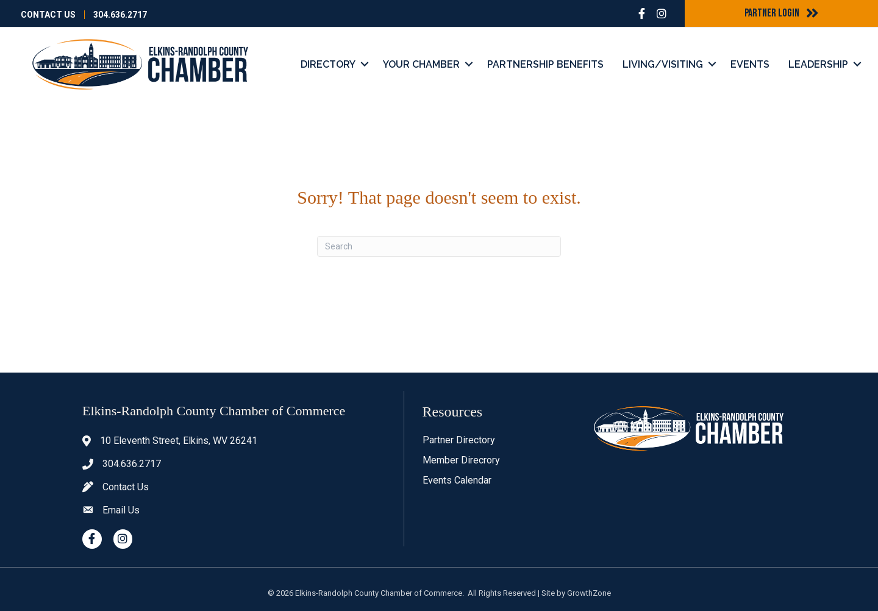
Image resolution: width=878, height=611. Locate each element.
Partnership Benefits (545, 64)
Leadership (818, 64)
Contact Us (48, 14)
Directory (328, 64)
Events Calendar (457, 480)
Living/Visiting (663, 64)
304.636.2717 (120, 14)
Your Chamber (421, 64)
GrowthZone (589, 593)
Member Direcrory (461, 460)
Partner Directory (459, 440)
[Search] (439, 246)
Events (749, 64)
